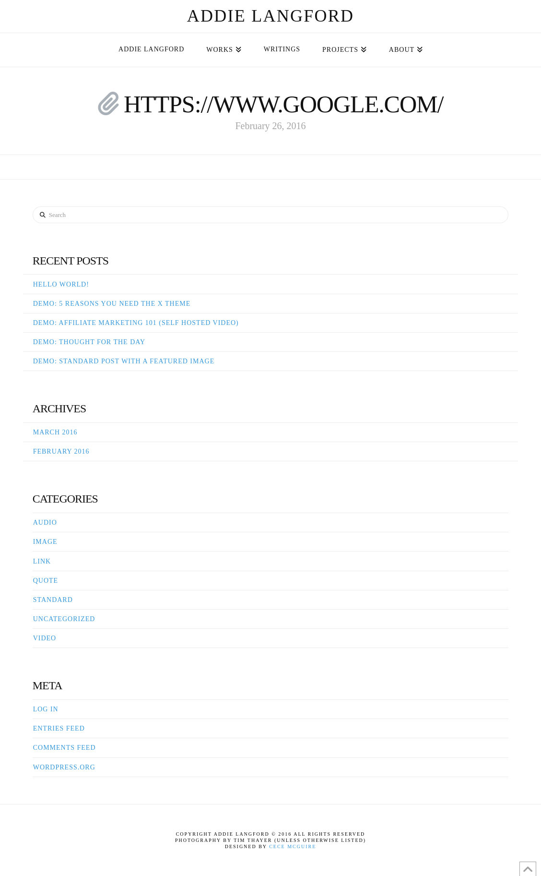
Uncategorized (64, 619)
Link (42, 561)
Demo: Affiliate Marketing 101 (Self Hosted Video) (136, 322)
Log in (46, 709)
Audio (45, 522)
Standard (53, 599)
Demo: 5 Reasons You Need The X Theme (112, 303)
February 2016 (61, 451)
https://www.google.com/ (283, 104)
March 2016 (55, 432)
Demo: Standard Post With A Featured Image (124, 361)
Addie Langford (270, 15)
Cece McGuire (292, 846)
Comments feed (64, 747)
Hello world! (61, 284)
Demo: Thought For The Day (89, 342)
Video (45, 638)
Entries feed (59, 728)
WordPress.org (64, 767)
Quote (45, 580)
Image (45, 541)
